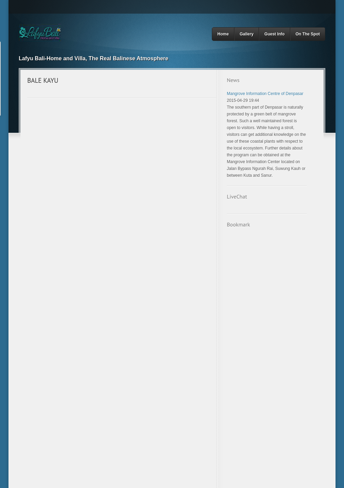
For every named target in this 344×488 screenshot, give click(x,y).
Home (223, 34)
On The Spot (308, 34)
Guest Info (274, 34)
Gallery (247, 34)
